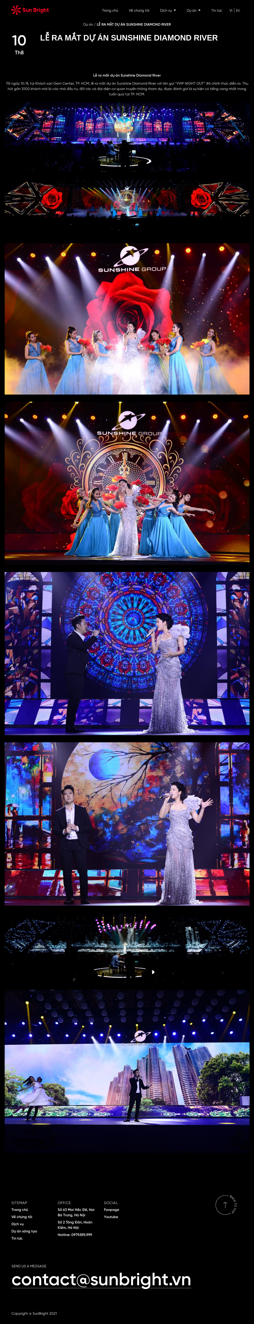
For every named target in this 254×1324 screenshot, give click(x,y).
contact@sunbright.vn (101, 1278)
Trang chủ (110, 10)
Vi (230, 10)
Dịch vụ (168, 10)
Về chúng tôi (139, 10)
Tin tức (216, 10)
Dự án (194, 10)
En (238, 10)
